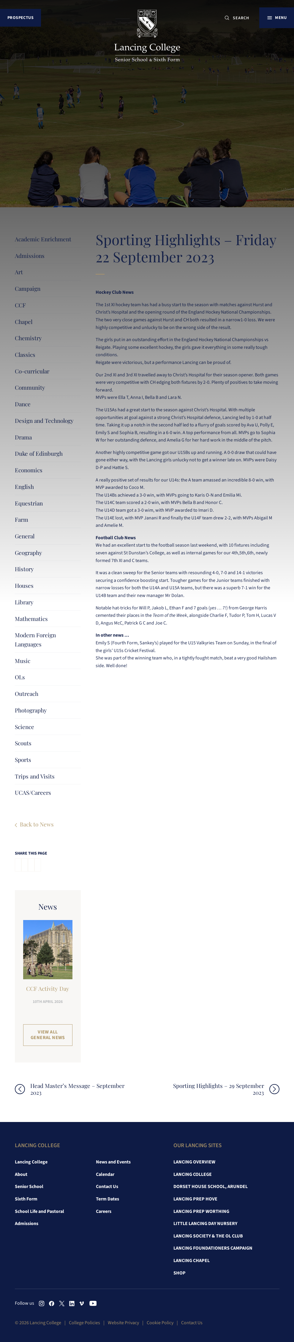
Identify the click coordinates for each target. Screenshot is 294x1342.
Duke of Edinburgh (39, 453)
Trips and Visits (35, 776)
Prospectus (20, 18)
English (24, 486)
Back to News (37, 824)
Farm (21, 519)
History (24, 569)
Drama (23, 437)
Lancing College (31, 1162)
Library (24, 602)
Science (24, 727)
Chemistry (28, 338)
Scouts (23, 743)
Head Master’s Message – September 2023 (77, 1089)
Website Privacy (123, 1322)
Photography (31, 710)
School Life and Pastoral (39, 1211)
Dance (23, 404)
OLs (20, 677)
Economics (28, 470)
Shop (179, 1273)
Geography (28, 552)
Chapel (23, 321)
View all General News (48, 1035)
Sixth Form (26, 1199)
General (24, 536)
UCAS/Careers (33, 792)
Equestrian (29, 503)
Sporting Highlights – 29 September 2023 (218, 1089)
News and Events (113, 1162)
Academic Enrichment (43, 239)
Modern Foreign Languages (35, 639)
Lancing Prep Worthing (201, 1211)
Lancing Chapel (191, 1260)
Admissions (30, 255)
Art (19, 272)
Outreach (26, 693)
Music (22, 660)
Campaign (27, 288)
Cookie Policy (160, 1322)
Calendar (105, 1174)
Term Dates (107, 1199)
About (21, 1174)
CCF (20, 305)
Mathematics (31, 618)
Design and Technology (44, 420)
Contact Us (107, 1186)
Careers (103, 1211)
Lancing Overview (194, 1162)
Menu (281, 18)
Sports (23, 759)
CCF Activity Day (47, 988)
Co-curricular (32, 371)
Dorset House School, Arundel (210, 1186)
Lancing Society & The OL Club (208, 1236)
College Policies (84, 1322)
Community (30, 387)
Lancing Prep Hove (195, 1199)
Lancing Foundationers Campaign (212, 1248)
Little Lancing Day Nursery (205, 1223)
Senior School (29, 1186)
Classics (25, 354)
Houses (24, 585)
